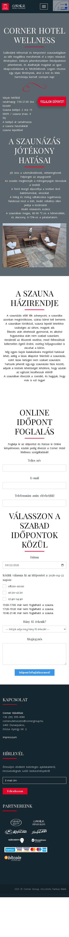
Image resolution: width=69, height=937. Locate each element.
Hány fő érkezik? (34, 621)
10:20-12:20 (13, 592)
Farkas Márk (59, 889)
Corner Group (31, 889)
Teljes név (34, 460)
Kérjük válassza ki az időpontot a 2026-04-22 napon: (33, 577)
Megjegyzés (34, 639)
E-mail (34, 478)
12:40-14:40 (13, 599)
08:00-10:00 (13, 586)
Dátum (34, 557)
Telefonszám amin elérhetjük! (34, 495)
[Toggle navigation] (44, 6)
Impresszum (10, 737)
